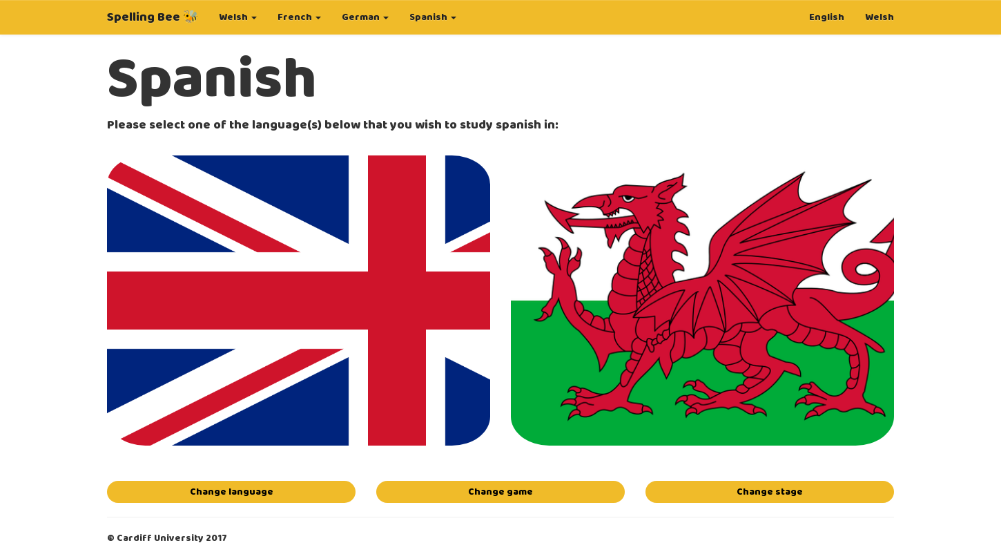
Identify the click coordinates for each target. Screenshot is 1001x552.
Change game (500, 491)
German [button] (365, 17)
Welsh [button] (238, 17)
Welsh (879, 17)
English (826, 17)
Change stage (770, 491)
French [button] (299, 17)
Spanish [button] (432, 17)
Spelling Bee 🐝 (152, 17)
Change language (231, 491)
